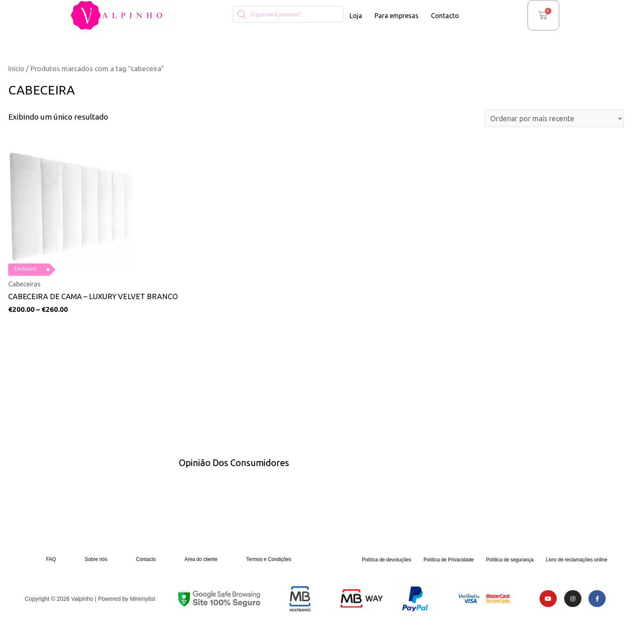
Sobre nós (96, 562)
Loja (356, 15)
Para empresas (397, 15)
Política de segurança (509, 562)
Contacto (445, 15)
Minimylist (142, 601)
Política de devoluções (386, 562)
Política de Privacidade (449, 562)
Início (16, 68)
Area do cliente (201, 562)
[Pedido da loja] (548, 119)
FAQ (51, 562)
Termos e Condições (268, 562)
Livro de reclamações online (576, 562)
